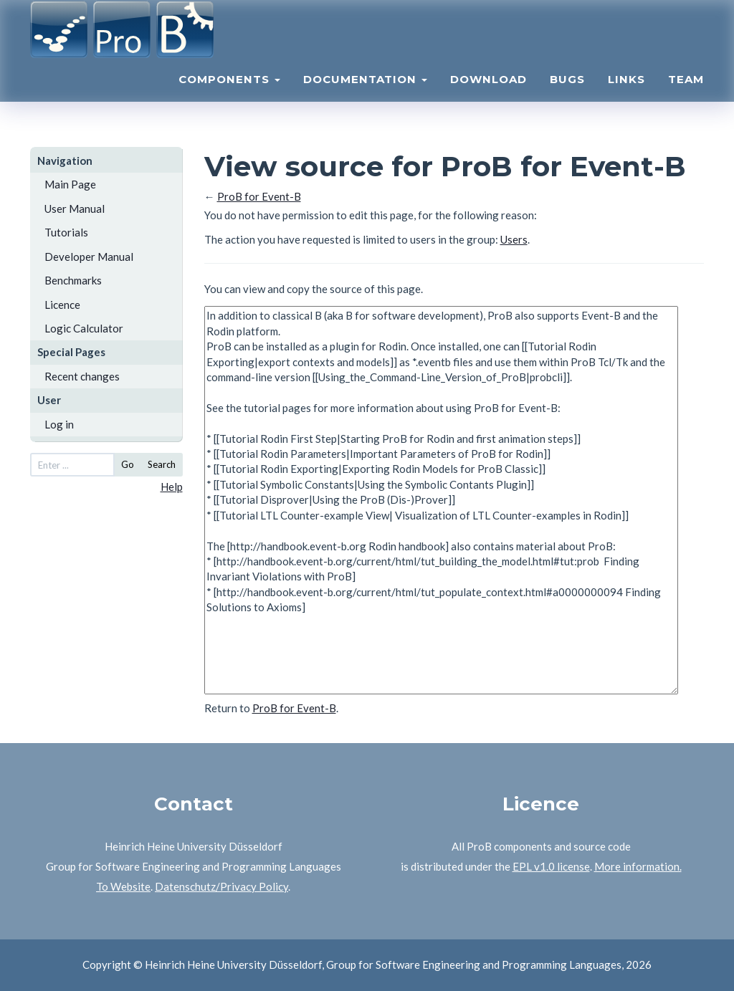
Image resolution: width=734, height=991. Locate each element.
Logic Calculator (83, 328)
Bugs (567, 97)
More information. (638, 866)
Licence (62, 304)
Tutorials (66, 232)
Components (229, 97)
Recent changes (82, 376)
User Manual (74, 208)
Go (127, 464)
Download (488, 97)
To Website (123, 886)
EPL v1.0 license (551, 866)
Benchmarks (73, 280)
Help (172, 486)
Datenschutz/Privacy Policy (221, 886)
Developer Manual (88, 256)
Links (626, 97)
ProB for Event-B (259, 196)
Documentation (365, 97)
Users (514, 239)
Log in (59, 424)
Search (162, 464)
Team (686, 97)
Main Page (70, 184)
